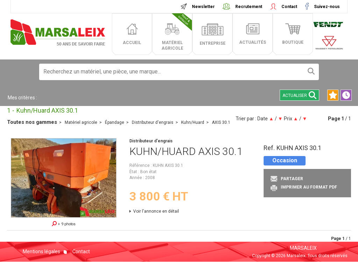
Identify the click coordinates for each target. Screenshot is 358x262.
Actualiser (299, 95)
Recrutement (248, 6)
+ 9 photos (64, 223)
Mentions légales (41, 251)
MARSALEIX (303, 248)
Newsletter (203, 6)
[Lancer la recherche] (311, 72)
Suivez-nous (326, 6)
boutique (292, 42)
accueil (132, 42)
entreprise (212, 43)
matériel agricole (177, 32)
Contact (289, 6)
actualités (252, 42)
